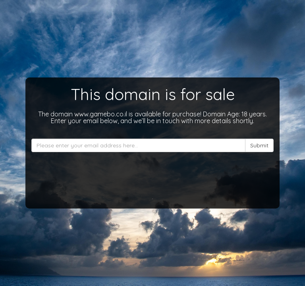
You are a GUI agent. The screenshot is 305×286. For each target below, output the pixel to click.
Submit (259, 145)
